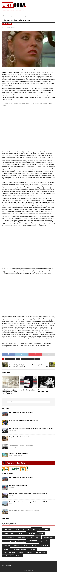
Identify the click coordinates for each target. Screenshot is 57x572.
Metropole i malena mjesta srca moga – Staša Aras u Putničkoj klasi (29, 502)
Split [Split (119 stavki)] (25, 545)
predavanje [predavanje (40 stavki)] (7, 545)
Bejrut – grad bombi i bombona (18, 485)
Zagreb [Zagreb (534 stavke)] (44, 545)
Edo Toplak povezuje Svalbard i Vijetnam (21, 412)
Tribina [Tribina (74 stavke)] (29, 552)
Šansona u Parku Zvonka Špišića (18, 453)
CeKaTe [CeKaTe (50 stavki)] (46, 529)
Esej (18, 359)
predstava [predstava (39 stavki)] (26, 529)
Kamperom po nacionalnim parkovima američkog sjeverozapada (28, 493)
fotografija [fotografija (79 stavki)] (7, 529)
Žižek (37, 359)
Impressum (4, 563)
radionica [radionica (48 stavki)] (16, 545)
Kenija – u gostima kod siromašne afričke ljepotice (24, 510)
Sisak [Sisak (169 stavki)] (41, 533)
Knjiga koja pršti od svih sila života (19, 437)
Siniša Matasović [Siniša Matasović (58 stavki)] (9, 537)
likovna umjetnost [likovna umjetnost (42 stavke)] (8, 533)
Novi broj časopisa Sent (27, 390)
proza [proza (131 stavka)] (6, 549)
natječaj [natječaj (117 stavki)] (21, 533)
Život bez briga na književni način (44, 391)
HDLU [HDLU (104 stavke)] (37, 537)
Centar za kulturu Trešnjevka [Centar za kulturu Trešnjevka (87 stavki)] (13, 552)
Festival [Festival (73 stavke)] (18, 556)
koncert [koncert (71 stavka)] (34, 545)
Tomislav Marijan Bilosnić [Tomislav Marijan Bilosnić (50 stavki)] (25, 537)
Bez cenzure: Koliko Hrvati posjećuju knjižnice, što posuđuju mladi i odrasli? (31, 428)
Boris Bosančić (10, 359)
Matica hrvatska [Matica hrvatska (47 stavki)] (40, 552)
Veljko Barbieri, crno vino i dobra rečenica (21, 445)
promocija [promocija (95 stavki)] (44, 541)
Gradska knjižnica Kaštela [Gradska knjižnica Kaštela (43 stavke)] (19, 549)
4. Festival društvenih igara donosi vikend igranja (23, 420)
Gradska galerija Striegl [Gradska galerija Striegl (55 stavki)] (17, 541)
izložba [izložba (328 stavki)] (31, 533)
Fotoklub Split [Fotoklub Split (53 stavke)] (8, 556)
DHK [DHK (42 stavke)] (5, 541)
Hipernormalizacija (27, 359)
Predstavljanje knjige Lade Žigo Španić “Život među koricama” (9, 391)
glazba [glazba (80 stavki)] (32, 549)
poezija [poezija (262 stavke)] (36, 529)
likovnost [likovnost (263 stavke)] (32, 541)
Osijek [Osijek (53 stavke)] (17, 529)
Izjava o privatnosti (6, 565)
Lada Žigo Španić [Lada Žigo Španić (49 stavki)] (48, 537)
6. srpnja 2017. (6, 27)
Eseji (13, 27)
